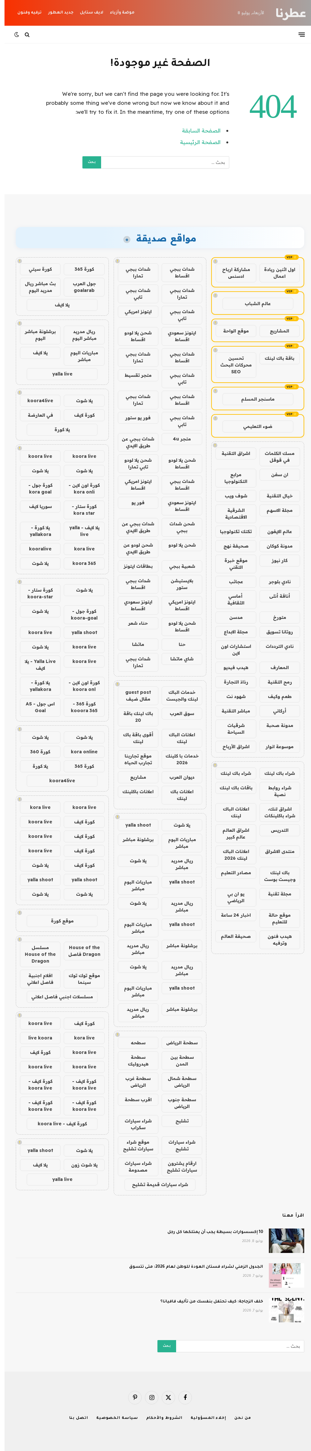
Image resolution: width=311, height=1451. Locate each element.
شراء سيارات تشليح (177, 1145)
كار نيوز (275, 560)
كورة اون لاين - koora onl (79, 686)
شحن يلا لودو (177, 545)
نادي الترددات (275, 646)
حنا (177, 644)
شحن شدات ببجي (177, 527)
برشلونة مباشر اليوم (35, 335)
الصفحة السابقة (196, 130)
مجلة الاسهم (275, 510)
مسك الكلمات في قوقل (275, 456)
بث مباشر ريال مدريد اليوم (35, 287)
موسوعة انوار (275, 746)
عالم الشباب (253, 303)
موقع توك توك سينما (80, 979)
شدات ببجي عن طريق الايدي (133, 442)
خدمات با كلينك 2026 (177, 759)
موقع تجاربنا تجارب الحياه (133, 759)
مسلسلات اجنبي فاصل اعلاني (58, 997)
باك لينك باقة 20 (133, 717)
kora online (79, 752)
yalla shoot (133, 825)
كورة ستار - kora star (79, 509)
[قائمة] (297, 34)
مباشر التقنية (231, 711)
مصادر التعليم (231, 872)
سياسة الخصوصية (113, 1418)
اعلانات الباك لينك (231, 812)
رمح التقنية (275, 682)
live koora (36, 1038)
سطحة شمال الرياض (177, 1081)
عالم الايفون (275, 531)
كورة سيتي (35, 269)
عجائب (231, 582)
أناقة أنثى (275, 596)
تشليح (177, 1121)
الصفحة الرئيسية (195, 142)
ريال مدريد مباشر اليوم (80, 335)
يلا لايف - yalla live (80, 531)
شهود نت (231, 696)
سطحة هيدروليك (133, 1060)
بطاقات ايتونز (133, 566)
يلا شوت (177, 825)
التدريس (275, 830)
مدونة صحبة (275, 725)
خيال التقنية (275, 496)
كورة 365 (80, 269)
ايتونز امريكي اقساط (133, 484)
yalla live (58, 374)
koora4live (36, 401)
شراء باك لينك (275, 773)
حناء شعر (133, 623)
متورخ (275, 617)
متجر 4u (177, 439)
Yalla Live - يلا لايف (35, 664)
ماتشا (133, 644)
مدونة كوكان (275, 546)
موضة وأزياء (117, 13)
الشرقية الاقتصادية (231, 513)
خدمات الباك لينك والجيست (177, 695)
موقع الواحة (231, 331)
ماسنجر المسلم (253, 399)
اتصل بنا (74, 1418)
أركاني (275, 711)
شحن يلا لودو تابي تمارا (133, 463)
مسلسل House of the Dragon (35, 954)
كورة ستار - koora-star (36, 593)
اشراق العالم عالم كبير (231, 833)
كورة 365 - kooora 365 (79, 707)
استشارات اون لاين (231, 649)
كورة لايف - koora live (80, 1084)
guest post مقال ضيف (133, 695)
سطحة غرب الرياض (133, 1081)
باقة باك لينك (275, 358)
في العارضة (36, 415)
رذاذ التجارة (231, 682)
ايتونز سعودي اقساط (177, 336)
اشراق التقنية (231, 453)
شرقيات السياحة (231, 728)
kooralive (35, 549)
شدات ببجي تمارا (133, 272)
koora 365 (79, 563)
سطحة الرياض (177, 1043)
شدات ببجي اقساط (177, 272)
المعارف (275, 667)
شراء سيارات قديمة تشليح (155, 1184)
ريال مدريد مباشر (177, 864)
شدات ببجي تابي (133, 293)
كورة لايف (80, 415)
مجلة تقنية (275, 894)
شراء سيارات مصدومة (133, 1166)
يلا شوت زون (80, 1165)
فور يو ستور (133, 418)
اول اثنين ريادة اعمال (275, 273)
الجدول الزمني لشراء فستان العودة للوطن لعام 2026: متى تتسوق (192, 1267)
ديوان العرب (177, 777)
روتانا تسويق (275, 632)
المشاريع (275, 331)
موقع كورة (57, 921)
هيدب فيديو (231, 667)
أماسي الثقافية (231, 599)
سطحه (133, 1043)
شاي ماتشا (177, 659)
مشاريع (134, 777)
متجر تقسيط (133, 375)
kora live (80, 549)
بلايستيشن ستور (177, 584)
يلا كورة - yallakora (36, 531)
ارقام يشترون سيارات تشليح (177, 1166)
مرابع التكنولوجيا (231, 478)
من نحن (238, 1418)
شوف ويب (231, 496)
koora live (80, 456)
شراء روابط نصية (275, 791)
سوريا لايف (35, 506)
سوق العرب (177, 713)
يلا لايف (57, 305)
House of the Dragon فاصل (80, 951)
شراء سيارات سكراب (133, 1124)
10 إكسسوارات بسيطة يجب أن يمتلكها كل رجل (211, 1232)
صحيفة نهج (231, 546)
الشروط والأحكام (160, 1418)
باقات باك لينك (231, 788)
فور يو (133, 502)
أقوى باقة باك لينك (133, 738)
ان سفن (275, 474)
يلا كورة (57, 429)
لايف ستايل (87, 13)
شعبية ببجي (178, 566)
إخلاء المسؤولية (204, 1418)
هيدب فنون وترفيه (275, 939)
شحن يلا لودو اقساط (133, 336)
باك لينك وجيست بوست (275, 876)
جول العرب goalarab (79, 287)
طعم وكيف (275, 696)
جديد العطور (56, 13)
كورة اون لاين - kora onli (79, 488)
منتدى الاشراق (275, 851)
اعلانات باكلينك (133, 791)
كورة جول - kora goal (36, 488)
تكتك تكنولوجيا (231, 531)
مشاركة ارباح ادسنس (232, 273)
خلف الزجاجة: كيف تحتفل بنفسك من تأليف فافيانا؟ (207, 1302)
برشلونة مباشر (133, 839)
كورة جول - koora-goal (79, 614)
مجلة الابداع (231, 632)
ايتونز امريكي (133, 311)
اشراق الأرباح (231, 746)
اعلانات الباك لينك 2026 (231, 854)
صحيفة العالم (231, 936)
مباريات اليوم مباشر (178, 843)
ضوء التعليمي (253, 426)
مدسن (231, 617)
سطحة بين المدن (177, 1060)
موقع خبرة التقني (231, 564)
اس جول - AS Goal (35, 707)
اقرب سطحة (133, 1099)
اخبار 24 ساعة (231, 915)
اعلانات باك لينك (177, 795)
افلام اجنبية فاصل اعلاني (36, 979)
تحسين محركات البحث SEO (231, 365)
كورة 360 (36, 752)
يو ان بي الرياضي (231, 897)
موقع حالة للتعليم (275, 918)
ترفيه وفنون (25, 13)
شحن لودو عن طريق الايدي (133, 548)
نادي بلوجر (275, 582)
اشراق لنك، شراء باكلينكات (275, 812)
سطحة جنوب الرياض (177, 1103)
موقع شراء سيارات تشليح (133, 1145)
